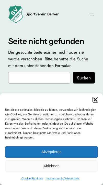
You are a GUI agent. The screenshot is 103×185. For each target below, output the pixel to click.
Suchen (84, 78)
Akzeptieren (51, 152)
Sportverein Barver (42, 14)
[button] (95, 99)
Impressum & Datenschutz (62, 178)
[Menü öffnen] (92, 14)
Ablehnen (51, 166)
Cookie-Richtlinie (32, 178)
